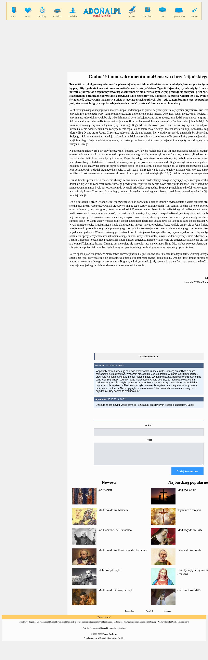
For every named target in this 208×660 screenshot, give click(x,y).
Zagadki (32, 625)
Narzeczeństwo (95, 625)
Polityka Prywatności (91, 631)
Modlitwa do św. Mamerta (114, 513)
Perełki (168, 625)
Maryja (127, 625)
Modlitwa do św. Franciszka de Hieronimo (123, 553)
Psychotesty (183, 625)
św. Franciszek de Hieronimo (115, 533)
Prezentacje (108, 625)
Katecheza (118, 625)
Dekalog (152, 625)
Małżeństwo (71, 625)
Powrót (149, 615)
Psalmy (161, 625)
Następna (167, 615)
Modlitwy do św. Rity (190, 533)
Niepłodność (83, 625)
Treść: (148, 440)
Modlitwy (23, 625)
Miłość (52, 625)
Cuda (174, 625)
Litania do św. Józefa (190, 553)
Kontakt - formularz (109, 631)
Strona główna (104, 621)
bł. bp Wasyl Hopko (110, 573)
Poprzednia (129, 615)
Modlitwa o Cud (187, 493)
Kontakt (122, 631)
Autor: (148, 425)
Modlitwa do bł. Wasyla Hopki (116, 593)
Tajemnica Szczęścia (189, 513)
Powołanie (60, 625)
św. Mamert (105, 493)
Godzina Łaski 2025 (189, 593)
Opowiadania (42, 625)
